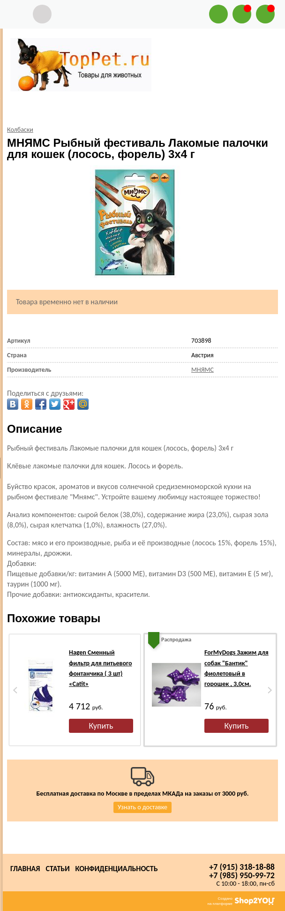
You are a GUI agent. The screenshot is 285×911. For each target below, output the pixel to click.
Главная (25, 868)
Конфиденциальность (116, 868)
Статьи (57, 868)
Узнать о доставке (142, 807)
